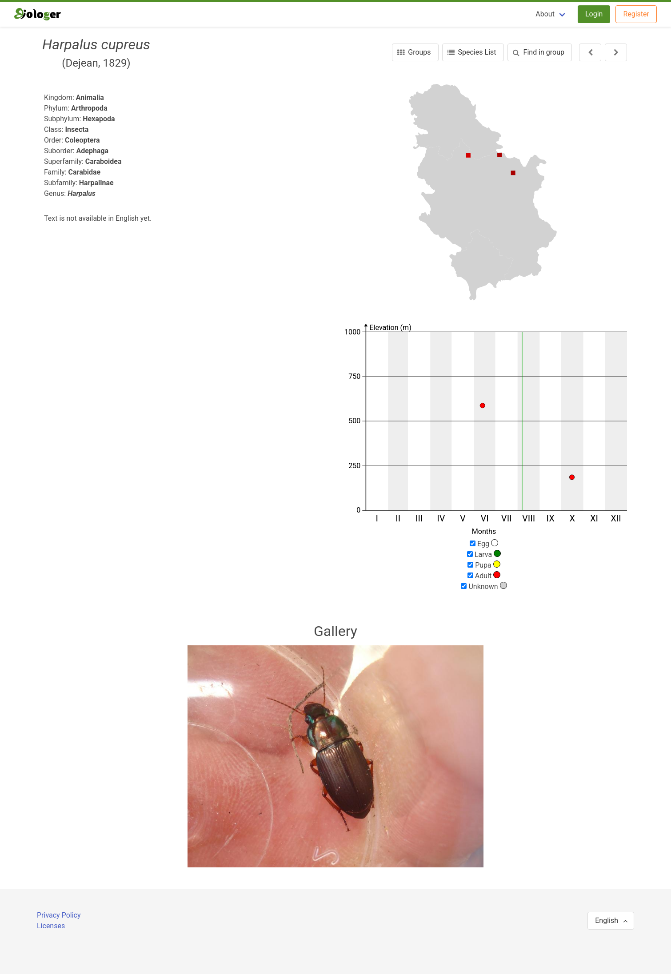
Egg (484, 543)
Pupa (483, 565)
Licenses (51, 926)
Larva (484, 554)
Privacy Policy (59, 915)
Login (594, 14)
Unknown (484, 586)
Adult (483, 575)
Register (636, 14)
